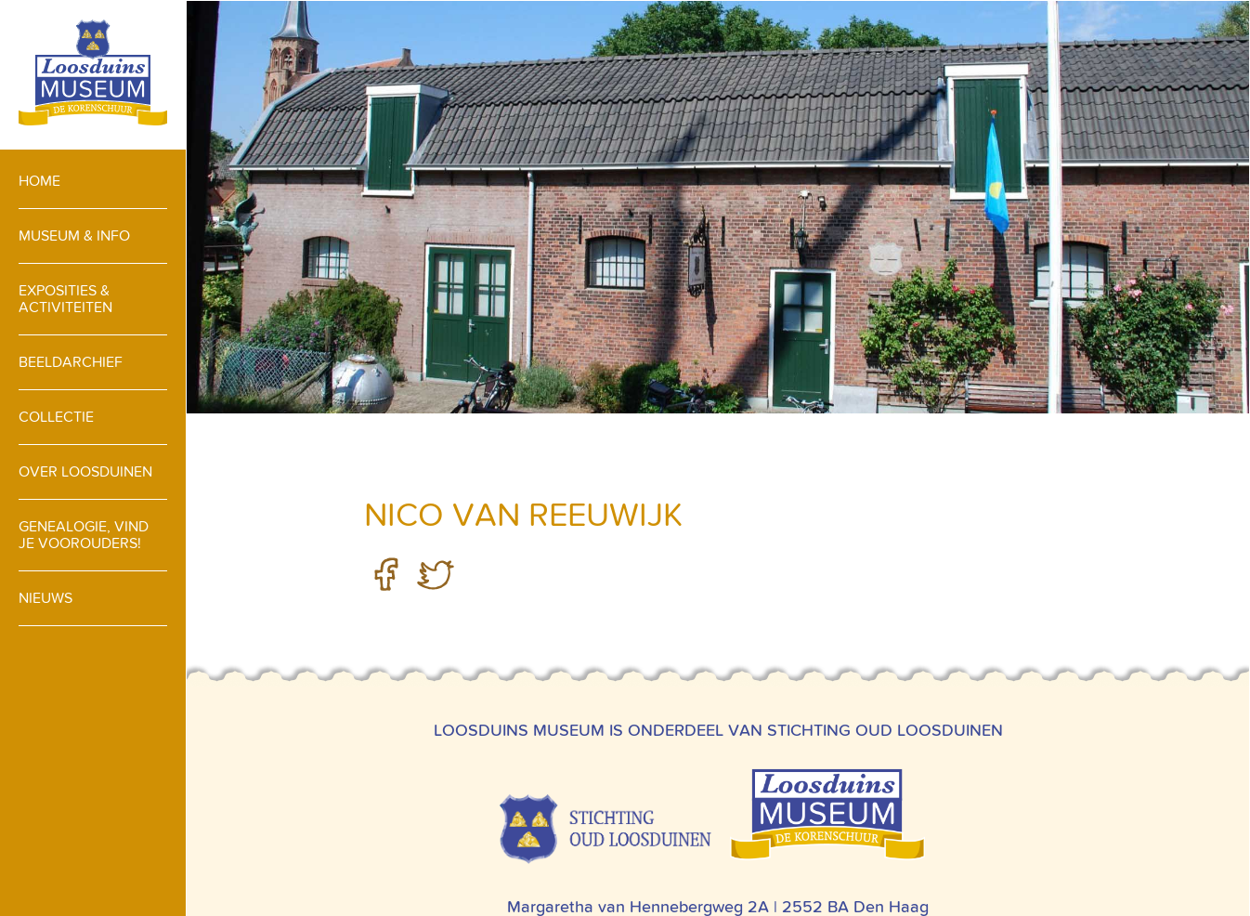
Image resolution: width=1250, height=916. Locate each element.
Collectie (56, 416)
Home (39, 181)
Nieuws (45, 598)
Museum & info (74, 235)
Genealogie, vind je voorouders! (84, 534)
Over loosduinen (85, 471)
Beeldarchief (71, 362)
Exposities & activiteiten (65, 298)
